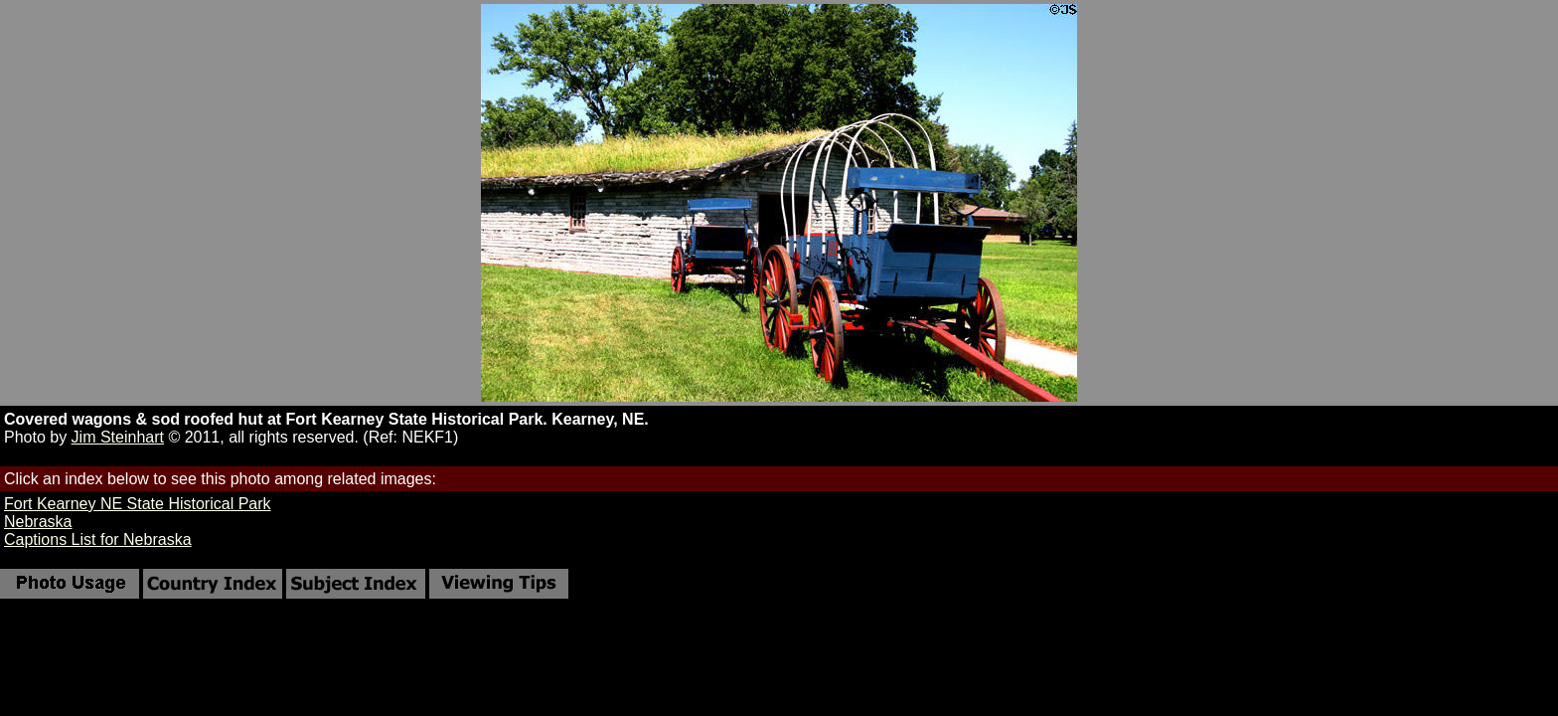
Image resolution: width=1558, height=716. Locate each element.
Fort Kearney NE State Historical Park (137, 503)
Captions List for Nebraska (98, 539)
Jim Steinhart (118, 437)
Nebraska (38, 521)
